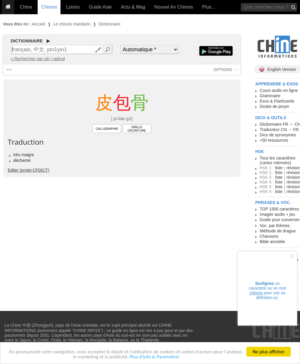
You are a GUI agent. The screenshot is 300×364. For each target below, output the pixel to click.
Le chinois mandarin (71, 24)
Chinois (49, 6)
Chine (26, 6)
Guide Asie (100, 6)
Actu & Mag (133, 6)
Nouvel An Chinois (173, 6)
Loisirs (73, 6)
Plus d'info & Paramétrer (155, 357)
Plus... (208, 6)
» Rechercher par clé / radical (38, 58)
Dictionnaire (110, 24)
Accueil (38, 24)
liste (279, 167)
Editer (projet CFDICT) (28, 170)
